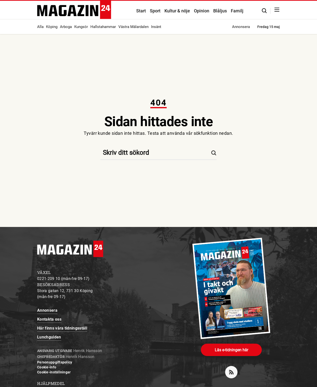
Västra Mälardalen (133, 27)
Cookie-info (46, 367)
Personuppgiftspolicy (54, 362)
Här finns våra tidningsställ (62, 328)
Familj (237, 10)
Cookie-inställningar (54, 372)
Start (141, 10)
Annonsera (241, 27)
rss (233, 370)
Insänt (156, 27)
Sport (155, 10)
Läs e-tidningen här (231, 350)
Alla (40, 27)
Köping (51, 27)
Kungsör (81, 27)
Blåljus (220, 10)
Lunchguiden (49, 337)
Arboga (66, 27)
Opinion (201, 10)
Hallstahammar (103, 27)
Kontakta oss (49, 319)
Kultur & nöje (177, 10)
